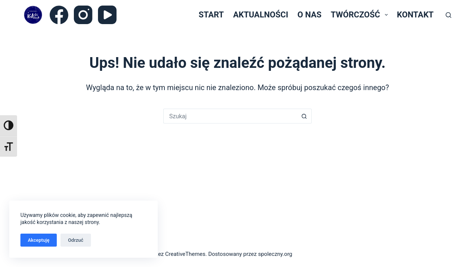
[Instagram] (83, 15)
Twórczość (360, 14)
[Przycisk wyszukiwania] (304, 116)
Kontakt (415, 14)
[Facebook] (59, 15)
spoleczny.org (275, 254)
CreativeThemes (185, 254)
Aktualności (260, 14)
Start (211, 14)
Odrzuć (75, 240)
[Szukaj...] (230, 116)
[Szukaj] (448, 15)
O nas (310, 14)
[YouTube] (107, 15)
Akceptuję (38, 240)
